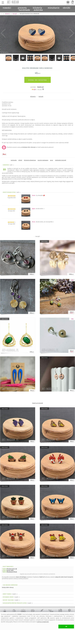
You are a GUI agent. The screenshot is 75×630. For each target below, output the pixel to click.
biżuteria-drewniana (30, 160)
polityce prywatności (43, 621)
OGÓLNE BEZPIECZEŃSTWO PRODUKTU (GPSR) (18, 603)
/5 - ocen (37, 89)
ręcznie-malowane (43, 160)
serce (51, 160)
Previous (3, 33)
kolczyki (41, 96)
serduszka (14, 160)
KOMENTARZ (8, 165)
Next (72, 33)
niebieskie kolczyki (60, 160)
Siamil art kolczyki (37, 403)
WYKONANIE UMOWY (11, 597)
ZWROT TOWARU (10, 594)
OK (66, 626)
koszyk (68, 4)
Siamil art (40, 87)
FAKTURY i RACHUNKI (11, 600)
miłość (20, 160)
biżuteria (33, 96)
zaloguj (72, 4)
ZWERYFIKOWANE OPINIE (12, 192)
